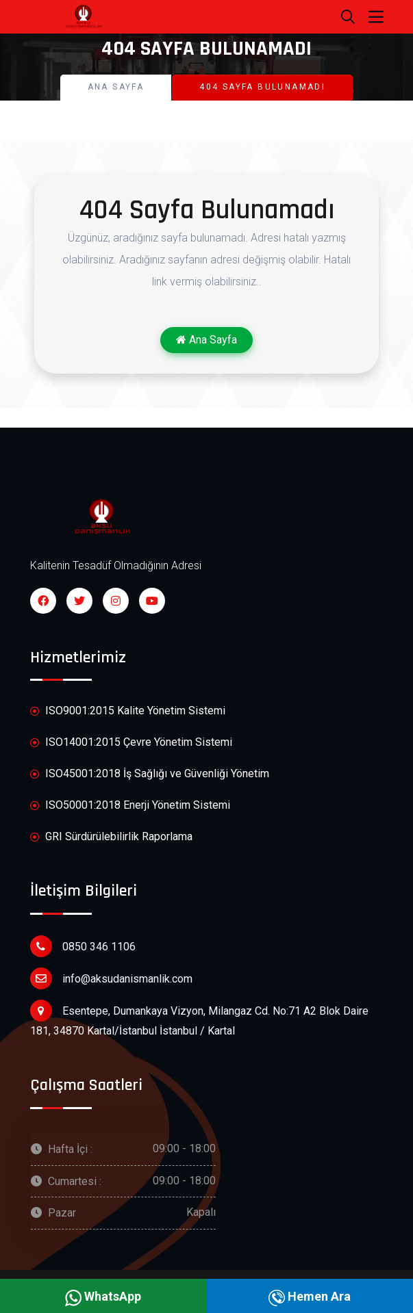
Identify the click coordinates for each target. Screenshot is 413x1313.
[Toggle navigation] (376, 17)
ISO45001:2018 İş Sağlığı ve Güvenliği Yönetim (149, 774)
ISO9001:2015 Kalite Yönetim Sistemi (127, 711)
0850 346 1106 (83, 946)
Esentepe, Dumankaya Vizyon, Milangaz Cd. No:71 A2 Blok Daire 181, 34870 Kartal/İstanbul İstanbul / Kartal (199, 1018)
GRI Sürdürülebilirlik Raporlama (111, 837)
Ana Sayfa (116, 87)
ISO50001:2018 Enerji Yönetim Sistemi (130, 806)
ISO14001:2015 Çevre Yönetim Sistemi (131, 743)
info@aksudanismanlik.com (111, 978)
